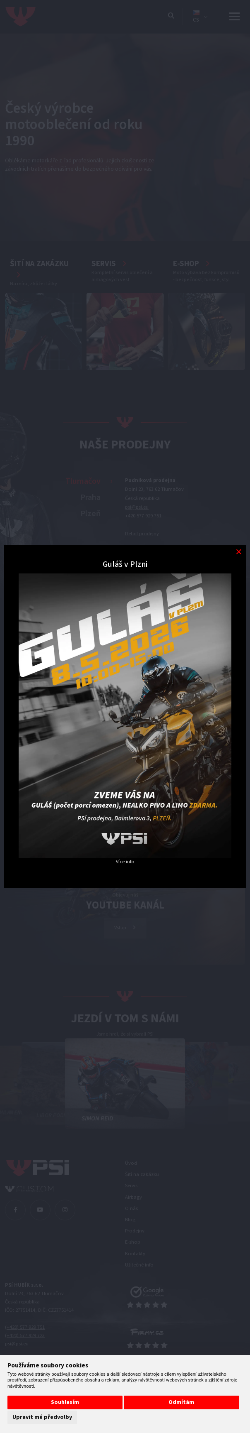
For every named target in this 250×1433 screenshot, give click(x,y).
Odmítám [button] (181, 1402)
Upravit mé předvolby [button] (42, 1417)
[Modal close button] (238, 552)
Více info (125, 861)
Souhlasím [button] (65, 1402)
